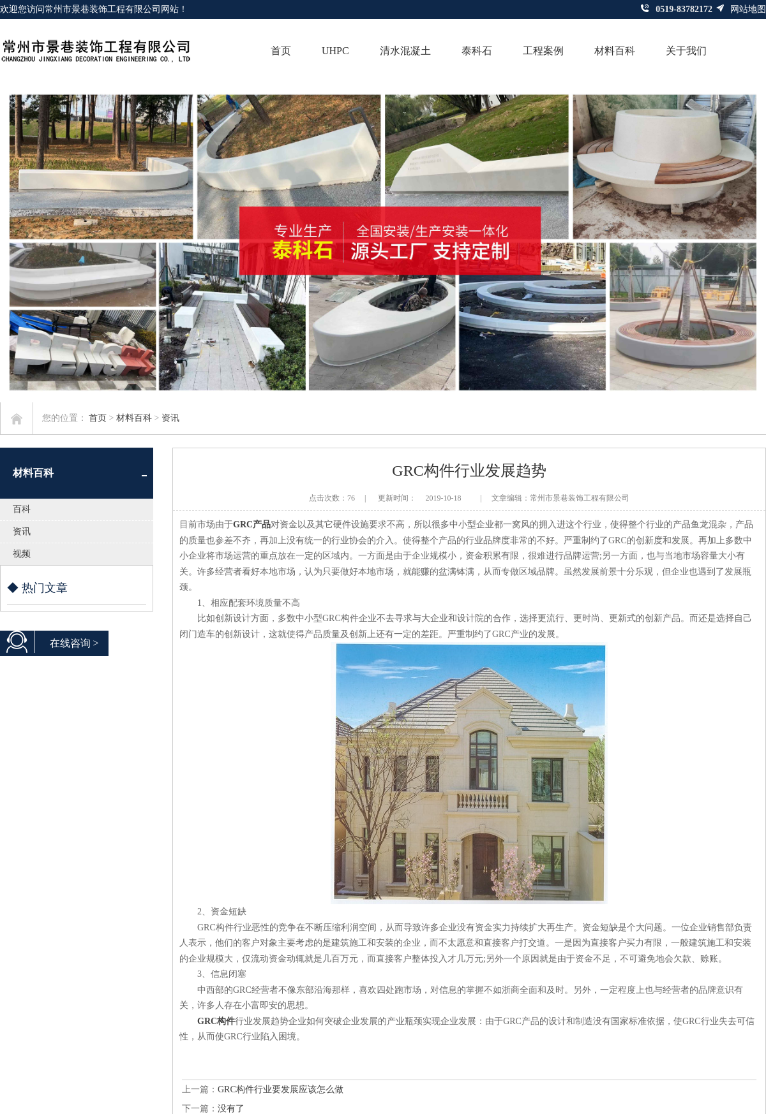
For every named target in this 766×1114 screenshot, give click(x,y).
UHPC (335, 50)
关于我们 (686, 50)
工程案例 (543, 50)
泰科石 (477, 50)
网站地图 (741, 9)
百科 (22, 509)
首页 (281, 50)
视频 (22, 554)
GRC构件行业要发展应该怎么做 (280, 1089)
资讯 (170, 418)
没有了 (231, 1108)
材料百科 (614, 50)
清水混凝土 (405, 50)
